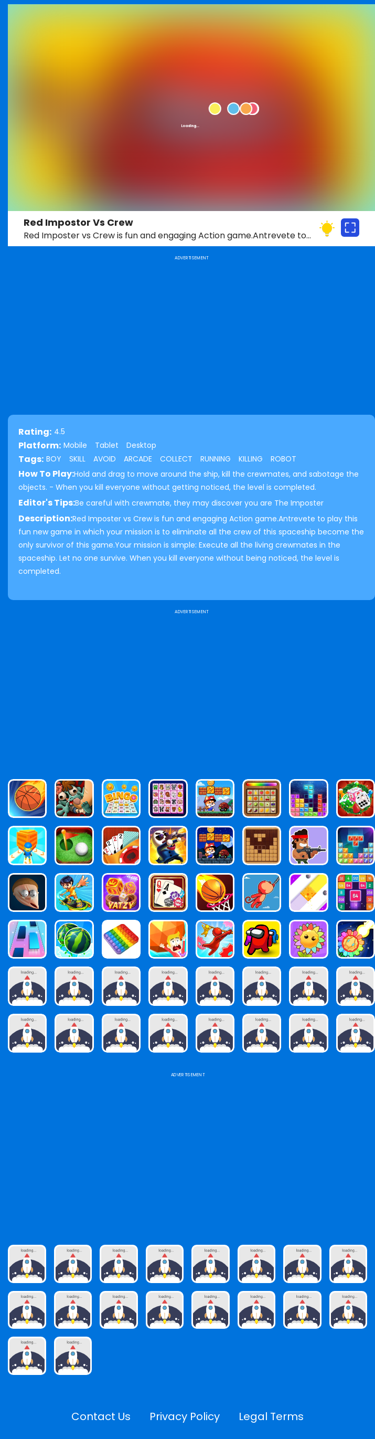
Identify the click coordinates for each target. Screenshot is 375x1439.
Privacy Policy (184, 1416)
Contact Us (101, 1416)
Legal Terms (271, 1416)
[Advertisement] (191, 689)
